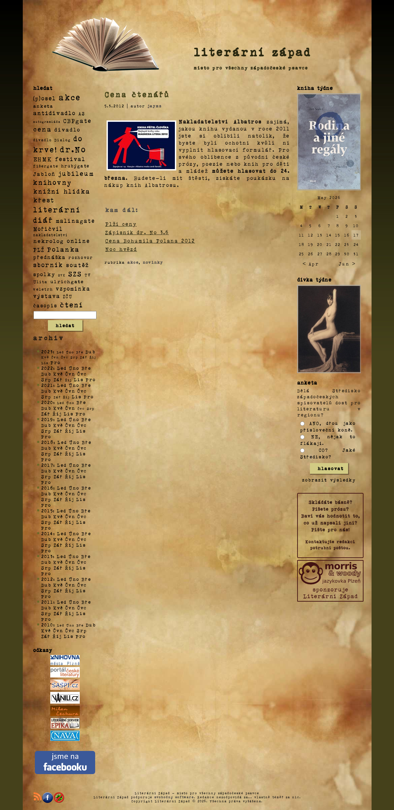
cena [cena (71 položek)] (42, 128)
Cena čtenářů (137, 94)
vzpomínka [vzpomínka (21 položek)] (73, 288)
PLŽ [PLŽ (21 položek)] (39, 249)
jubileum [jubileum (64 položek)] (76, 173)
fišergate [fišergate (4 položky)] (45, 165)
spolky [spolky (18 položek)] (44, 273)
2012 (47, 579)
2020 (47, 402)
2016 (47, 488)
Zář (58, 379)
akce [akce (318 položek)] (70, 97)
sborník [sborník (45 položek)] (48, 265)
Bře (86, 368)
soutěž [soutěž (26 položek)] (77, 264)
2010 (47, 624)
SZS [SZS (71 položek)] (75, 273)
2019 (47, 419)
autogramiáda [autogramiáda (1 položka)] (47, 121)
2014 (47, 533)
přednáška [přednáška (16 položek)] (49, 257)
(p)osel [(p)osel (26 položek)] (44, 98)
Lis (79, 379)
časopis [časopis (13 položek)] (45, 305)
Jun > (347, 263)
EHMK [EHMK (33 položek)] (42, 158)
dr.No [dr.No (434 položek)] (73, 148)
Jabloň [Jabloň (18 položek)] (44, 173)
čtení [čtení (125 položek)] (71, 304)
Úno (74, 368)
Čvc (82, 373)
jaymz (154, 105)
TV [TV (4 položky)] (88, 274)
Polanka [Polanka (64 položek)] (63, 249)
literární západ (253, 51)
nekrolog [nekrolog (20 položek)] (48, 240)
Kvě (58, 373)
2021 (47, 385)
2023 (47, 351)
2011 (47, 602)
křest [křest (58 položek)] (43, 200)
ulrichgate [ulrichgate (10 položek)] (67, 281)
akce (133, 262)
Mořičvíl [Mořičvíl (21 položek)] (48, 228)
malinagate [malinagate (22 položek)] (75, 220)
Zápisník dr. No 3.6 (137, 232)
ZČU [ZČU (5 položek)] (67, 296)
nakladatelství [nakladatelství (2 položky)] (50, 235)
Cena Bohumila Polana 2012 (150, 240)
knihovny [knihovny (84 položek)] (52, 182)
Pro (56, 362)
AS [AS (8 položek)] (81, 113)
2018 (47, 442)
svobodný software (174, 797)
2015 (47, 510)
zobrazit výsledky (329, 480)
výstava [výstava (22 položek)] (46, 295)
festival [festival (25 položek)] (70, 158)
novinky (153, 262)
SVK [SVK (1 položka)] (62, 275)
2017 (47, 465)
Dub (90, 351)
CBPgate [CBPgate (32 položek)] (77, 120)
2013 (47, 556)
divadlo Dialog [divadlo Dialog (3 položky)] (52, 139)
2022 (47, 368)
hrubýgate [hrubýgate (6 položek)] (75, 165)
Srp (46, 379)
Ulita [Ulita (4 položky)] (40, 281)
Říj (57, 413)
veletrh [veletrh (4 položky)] (43, 289)
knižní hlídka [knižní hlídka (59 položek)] (61, 191)
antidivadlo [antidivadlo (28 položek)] (54, 112)
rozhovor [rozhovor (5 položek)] (80, 257)
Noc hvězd (121, 249)
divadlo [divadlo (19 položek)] (67, 129)
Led (62, 368)
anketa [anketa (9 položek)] (43, 106)
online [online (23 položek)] (78, 240)
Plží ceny (121, 223)
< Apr (311, 263)
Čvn (70, 373)
